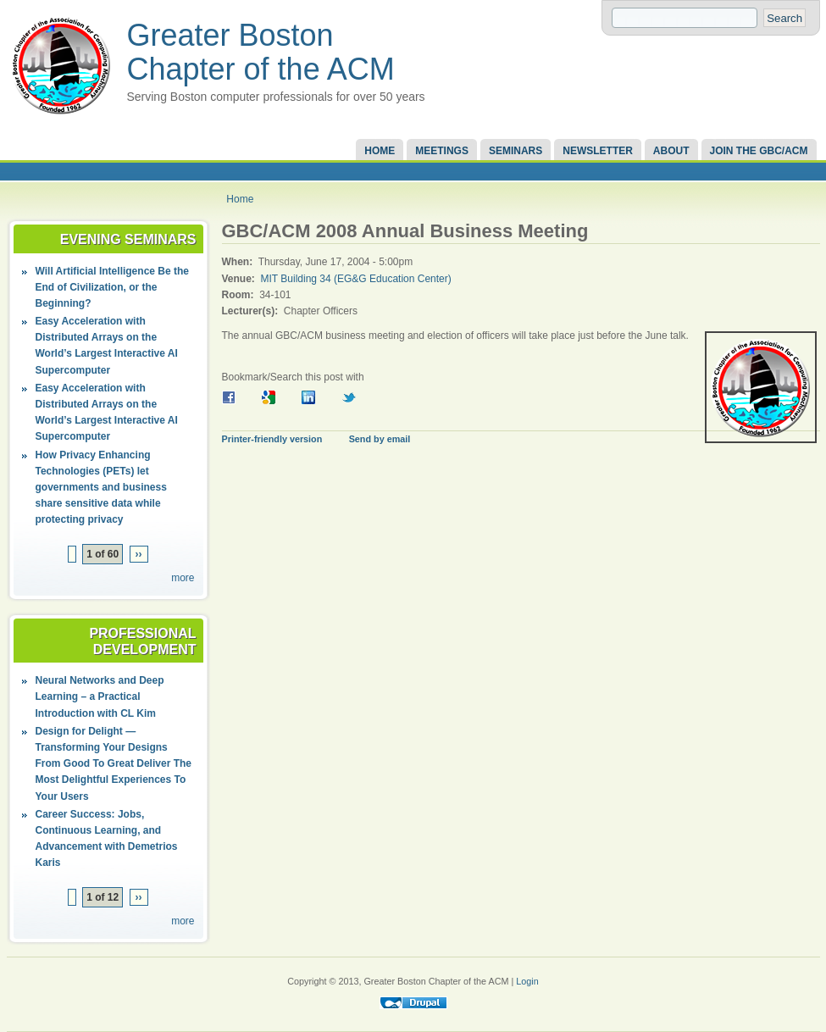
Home (379, 151)
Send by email (380, 439)
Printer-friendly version (272, 439)
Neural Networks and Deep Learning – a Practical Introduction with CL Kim (100, 696)
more (182, 578)
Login (527, 981)
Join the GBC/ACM (759, 151)
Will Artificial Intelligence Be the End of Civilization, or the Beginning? (112, 287)
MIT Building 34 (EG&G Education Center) (356, 279)
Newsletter (598, 151)
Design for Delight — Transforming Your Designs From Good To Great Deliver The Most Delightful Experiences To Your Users (113, 763)
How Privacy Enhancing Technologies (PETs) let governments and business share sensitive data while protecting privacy (101, 487)
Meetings (441, 151)
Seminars (515, 151)
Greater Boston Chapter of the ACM (261, 52)
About (671, 151)
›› (139, 554)
